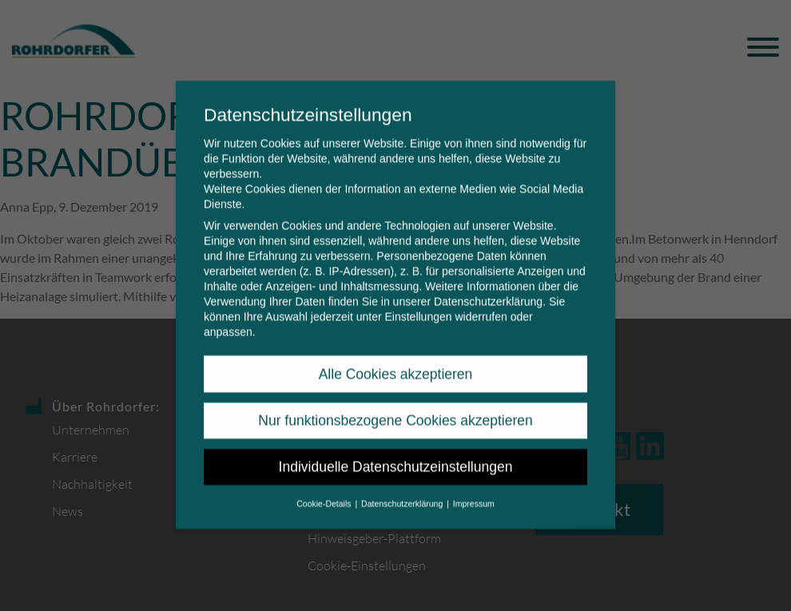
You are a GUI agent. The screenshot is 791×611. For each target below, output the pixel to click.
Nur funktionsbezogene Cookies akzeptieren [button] (395, 408)
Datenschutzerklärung (488, 289)
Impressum (474, 490)
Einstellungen (417, 304)
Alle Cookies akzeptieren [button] (396, 361)
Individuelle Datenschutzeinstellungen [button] (396, 454)
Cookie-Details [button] (324, 490)
